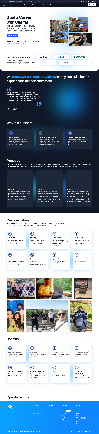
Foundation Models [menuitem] (37, 411)
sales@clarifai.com (12, 416)
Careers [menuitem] (66, 411)
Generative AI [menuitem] (36, 413)
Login (84, 4)
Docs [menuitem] (77, 413)
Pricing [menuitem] (77, 422)
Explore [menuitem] (49, 409)
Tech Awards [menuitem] (65, 422)
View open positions (13, 35)
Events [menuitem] (63, 415)
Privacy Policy (39, 430)
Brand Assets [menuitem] (65, 424)
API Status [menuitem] (78, 409)
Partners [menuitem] (64, 417)
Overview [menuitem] (35, 409)
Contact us (84, 1)
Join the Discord (93, 1)
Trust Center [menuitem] (79, 424)
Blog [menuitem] (77, 411)
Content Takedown (30, 430)
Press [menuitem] (63, 419)
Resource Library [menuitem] (80, 415)
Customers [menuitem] (64, 413)
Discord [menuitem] (81, 418)
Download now (38, 1)
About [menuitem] (63, 409)
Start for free (92, 4)
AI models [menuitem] (49, 411)
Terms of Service (22, 430)
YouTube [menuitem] (78, 419)
